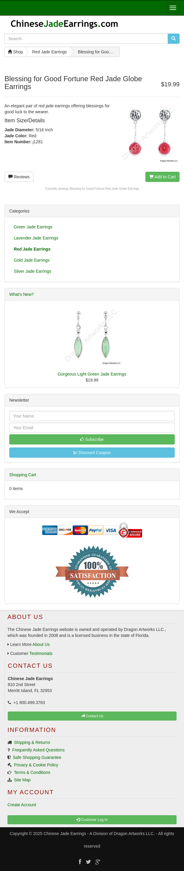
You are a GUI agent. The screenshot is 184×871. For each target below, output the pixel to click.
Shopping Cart (22, 474)
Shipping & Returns (32, 742)
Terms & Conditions (32, 772)
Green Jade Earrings (33, 226)
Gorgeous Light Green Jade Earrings (92, 374)
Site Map (22, 779)
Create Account (21, 804)
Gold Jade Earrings (32, 260)
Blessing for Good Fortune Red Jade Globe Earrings (104, 188)
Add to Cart (162, 176)
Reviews (19, 176)
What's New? (21, 294)
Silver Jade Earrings (32, 271)
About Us (41, 644)
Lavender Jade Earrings (36, 238)
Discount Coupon (92, 452)
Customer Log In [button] (91, 820)
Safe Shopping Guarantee (37, 757)
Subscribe (92, 439)
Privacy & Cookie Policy (36, 764)
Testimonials (40, 653)
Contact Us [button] (92, 716)
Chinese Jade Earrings (65, 833)
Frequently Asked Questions (38, 750)
